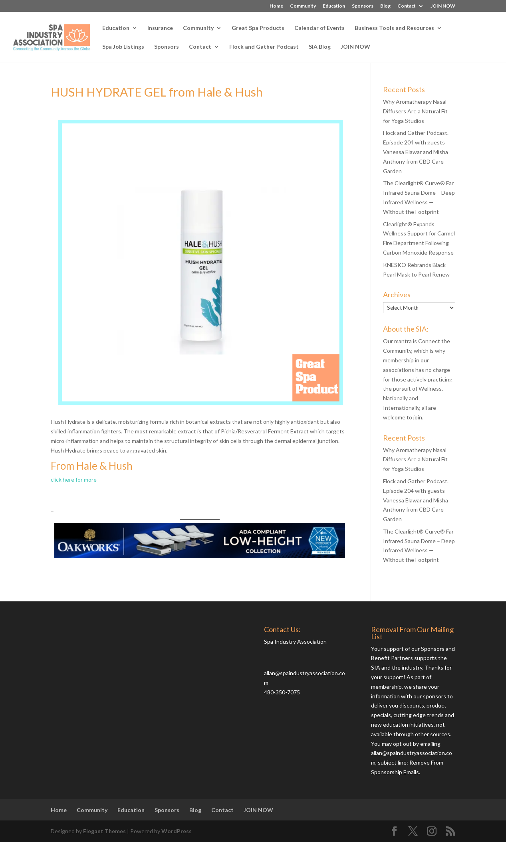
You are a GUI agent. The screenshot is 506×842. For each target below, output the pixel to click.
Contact (406, 6)
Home (276, 6)
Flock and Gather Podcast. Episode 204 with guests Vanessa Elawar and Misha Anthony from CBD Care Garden (415, 151)
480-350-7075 (282, 692)
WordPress (176, 831)
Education (334, 6)
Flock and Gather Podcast (264, 47)
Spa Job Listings (123, 47)
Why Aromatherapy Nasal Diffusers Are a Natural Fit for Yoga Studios (415, 111)
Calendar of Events (319, 28)
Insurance (160, 28)
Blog (385, 6)
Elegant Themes (104, 831)
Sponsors (362, 6)
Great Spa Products (258, 28)
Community (303, 6)
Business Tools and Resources (394, 28)
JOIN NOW (443, 6)
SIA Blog (320, 47)
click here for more (74, 479)
